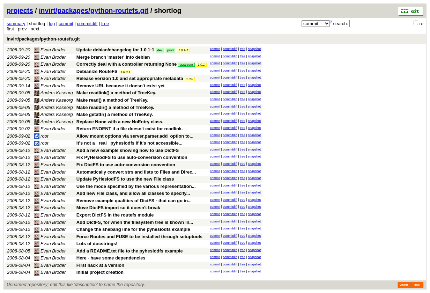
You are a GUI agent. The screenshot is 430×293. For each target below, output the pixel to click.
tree (105, 23)
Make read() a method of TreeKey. (112, 100)
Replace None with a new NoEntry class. (119, 121)
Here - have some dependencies (111, 258)
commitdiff (87, 23)
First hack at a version (100, 265)
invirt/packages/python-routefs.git (93, 10)
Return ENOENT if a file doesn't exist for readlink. (129, 128)
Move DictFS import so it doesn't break (118, 207)
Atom (404, 285)
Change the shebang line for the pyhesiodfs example (133, 229)
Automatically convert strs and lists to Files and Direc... (136, 172)
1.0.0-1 (125, 72)
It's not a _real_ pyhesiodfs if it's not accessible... (129, 143)
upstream (186, 64)
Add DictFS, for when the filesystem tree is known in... (134, 222)
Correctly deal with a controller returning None (126, 64)
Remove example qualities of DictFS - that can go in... (134, 200)
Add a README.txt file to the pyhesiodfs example (129, 251)
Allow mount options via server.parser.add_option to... (134, 136)
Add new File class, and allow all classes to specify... (133, 193)
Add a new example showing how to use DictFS (127, 150)
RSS (417, 285)
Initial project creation (100, 272)
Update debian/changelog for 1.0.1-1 (115, 49)
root (41, 136)
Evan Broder (50, 49)
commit (66, 23)
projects (20, 10)
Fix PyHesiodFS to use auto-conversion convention (131, 157)
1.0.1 (201, 64)
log (52, 23)
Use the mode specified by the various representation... (136, 186)
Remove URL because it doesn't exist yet (120, 85)
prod (170, 50)
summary (16, 23)
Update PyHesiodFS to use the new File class (125, 179)
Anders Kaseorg (53, 92)
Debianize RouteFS (97, 71)
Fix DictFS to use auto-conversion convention (125, 164)
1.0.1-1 (183, 50)
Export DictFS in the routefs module (115, 215)
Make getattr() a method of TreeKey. (114, 114)
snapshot (254, 49)
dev (160, 50)
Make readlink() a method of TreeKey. (116, 92)
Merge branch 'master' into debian (113, 57)
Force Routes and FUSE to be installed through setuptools (139, 236)
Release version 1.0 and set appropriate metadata (129, 78)
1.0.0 (189, 79)
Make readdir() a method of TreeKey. (115, 107)
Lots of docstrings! (97, 243)
